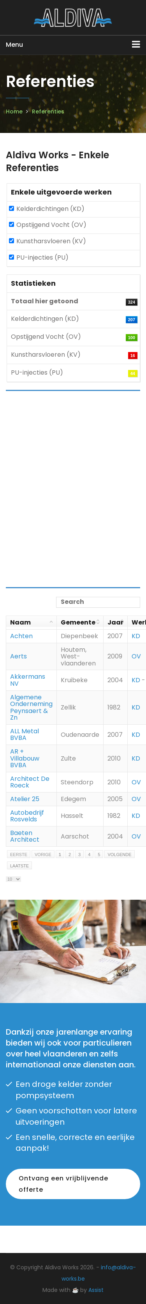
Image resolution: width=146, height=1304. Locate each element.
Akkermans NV (27, 680)
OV (136, 656)
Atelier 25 (24, 798)
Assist (96, 1290)
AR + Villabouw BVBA (24, 758)
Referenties (48, 111)
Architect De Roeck (29, 782)
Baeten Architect (24, 836)
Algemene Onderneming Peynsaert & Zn (31, 707)
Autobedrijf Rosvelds (27, 816)
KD (136, 636)
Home (14, 111)
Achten (21, 636)
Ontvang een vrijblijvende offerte (63, 1184)
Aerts (18, 656)
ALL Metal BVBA (24, 735)
